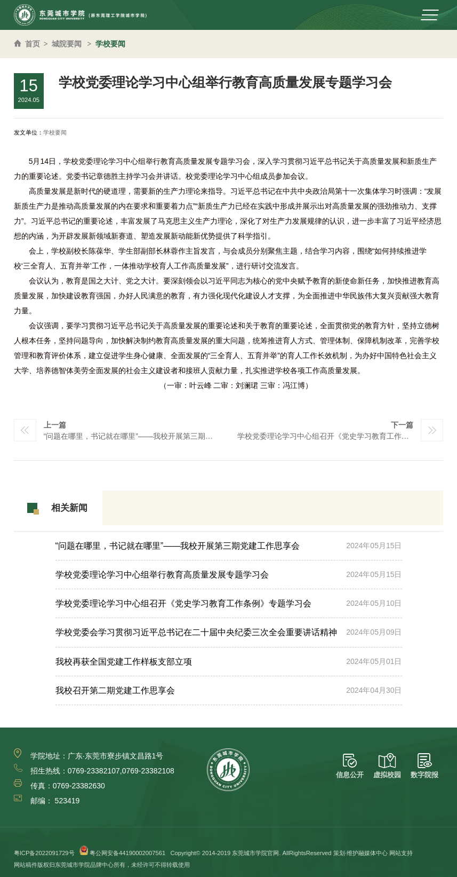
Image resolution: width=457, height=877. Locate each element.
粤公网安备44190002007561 (127, 853)
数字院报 (424, 766)
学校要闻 (110, 43)
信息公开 (350, 766)
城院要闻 (67, 43)
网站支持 (401, 853)
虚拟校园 (387, 766)
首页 (32, 43)
